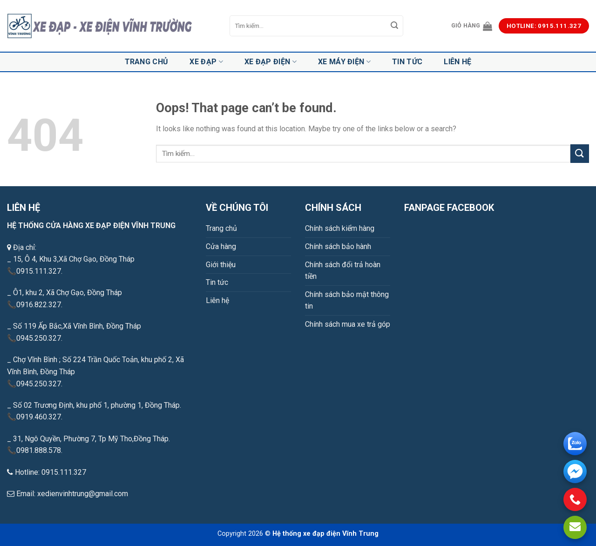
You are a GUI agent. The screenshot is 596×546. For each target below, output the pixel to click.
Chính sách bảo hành (338, 246)
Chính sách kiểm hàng (339, 228)
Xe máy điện (344, 62)
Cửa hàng (221, 246)
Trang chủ (147, 61)
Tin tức (407, 61)
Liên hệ (457, 61)
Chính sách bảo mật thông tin (347, 300)
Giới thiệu (221, 264)
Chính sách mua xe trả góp (347, 324)
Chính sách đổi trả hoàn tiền (342, 270)
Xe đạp (206, 62)
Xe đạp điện (270, 62)
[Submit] (395, 26)
